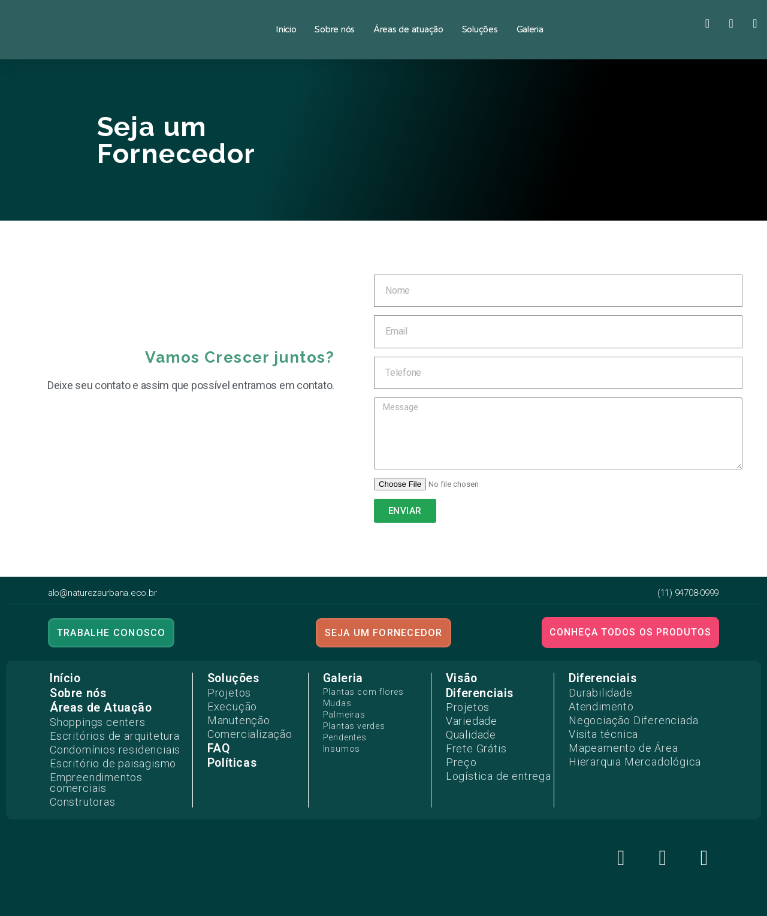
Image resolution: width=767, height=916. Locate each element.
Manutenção (233, 714)
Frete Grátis (470, 740)
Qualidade (467, 728)
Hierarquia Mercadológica (623, 748)
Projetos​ (464, 705)
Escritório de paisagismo (103, 754)
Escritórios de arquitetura (104, 731)
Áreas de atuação (408, 29)
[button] (110, 632)
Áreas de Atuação (98, 707)
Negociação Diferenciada (622, 714)
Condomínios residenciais (105, 743)
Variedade (467, 717)
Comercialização (243, 725)
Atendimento (595, 702)
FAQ (217, 738)
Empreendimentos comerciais (113, 765)
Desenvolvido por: (383, 906)
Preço (458, 751)
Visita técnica (597, 725)
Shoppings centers (89, 720)
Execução (228, 702)
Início (286, 29)
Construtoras (78, 777)
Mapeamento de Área (613, 737)
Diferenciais (479, 693)
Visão (461, 678)
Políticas (231, 753)
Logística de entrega (488, 762)
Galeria (530, 29)
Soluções (480, 29)
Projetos (225, 691)
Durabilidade (595, 691)
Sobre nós (335, 29)
